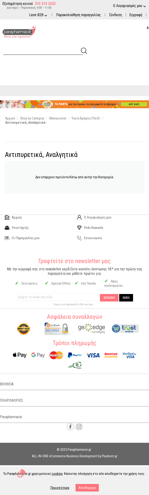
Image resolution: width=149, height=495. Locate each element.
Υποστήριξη (16, 227)
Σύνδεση (115, 15)
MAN (126, 298)
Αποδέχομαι (87, 488)
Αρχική (13, 217)
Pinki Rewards (90, 227)
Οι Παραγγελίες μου (22, 238)
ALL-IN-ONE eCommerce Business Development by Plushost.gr (74, 456)
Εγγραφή (135, 15)
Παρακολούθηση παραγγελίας (78, 15)
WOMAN (109, 298)
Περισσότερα (59, 488)
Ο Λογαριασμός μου (94, 217)
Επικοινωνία (89, 238)
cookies (57, 474)
